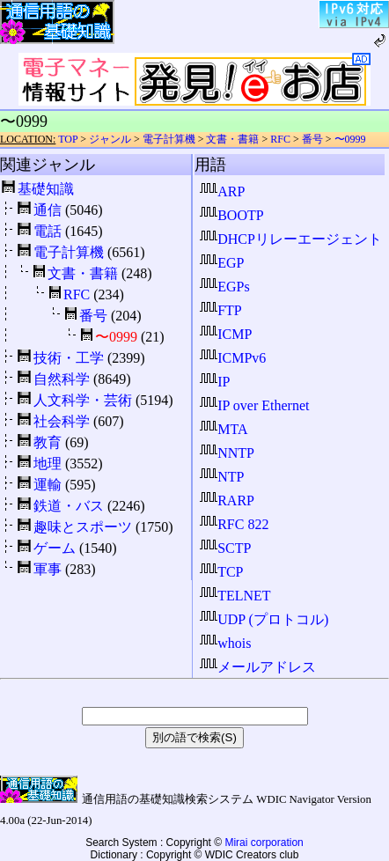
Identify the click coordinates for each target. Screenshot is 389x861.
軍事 (47, 569)
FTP (221, 310)
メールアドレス (258, 666)
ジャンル (110, 139)
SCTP (225, 548)
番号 (312, 139)
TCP (221, 571)
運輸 (47, 484)
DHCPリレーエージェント (291, 239)
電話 (47, 231)
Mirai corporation (263, 842)
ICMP (226, 334)
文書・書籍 (232, 139)
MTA (223, 429)
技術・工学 (68, 357)
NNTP (227, 452)
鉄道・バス (68, 505)
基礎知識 (46, 188)
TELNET (235, 595)
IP (215, 381)
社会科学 (61, 421)
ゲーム (54, 548)
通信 (47, 209)
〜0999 (350, 139)
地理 (47, 463)
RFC (280, 139)
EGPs (224, 286)
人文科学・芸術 (82, 400)
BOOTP (231, 215)
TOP (67, 139)
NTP (222, 476)
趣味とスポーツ (82, 526)
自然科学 (61, 379)
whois (225, 643)
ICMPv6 (233, 357)
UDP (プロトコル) (264, 619)
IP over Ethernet (254, 405)
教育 (47, 442)
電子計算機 (169, 139)
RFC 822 (234, 524)
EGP (222, 262)
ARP (222, 191)
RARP (227, 500)
